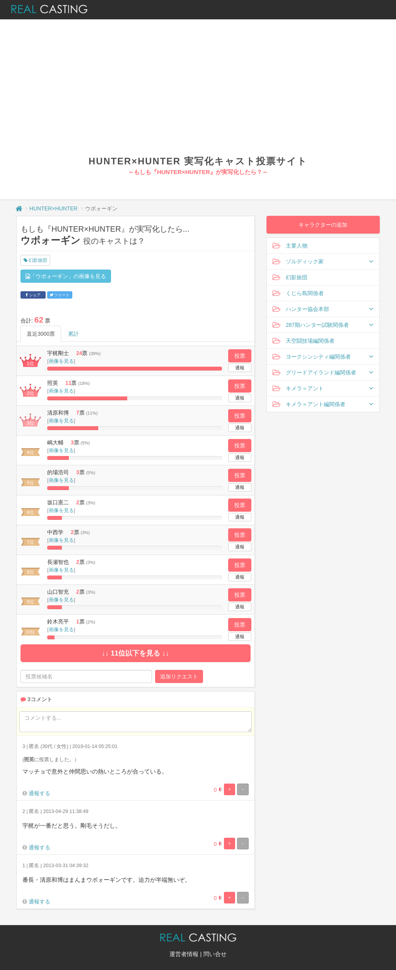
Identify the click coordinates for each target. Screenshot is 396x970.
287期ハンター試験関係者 (323, 325)
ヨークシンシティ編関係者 (323, 357)
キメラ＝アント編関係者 (323, 404)
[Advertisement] (198, 97)
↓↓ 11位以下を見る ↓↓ (135, 653)
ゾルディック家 (323, 261)
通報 (239, 368)
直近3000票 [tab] (41, 334)
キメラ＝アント (323, 388)
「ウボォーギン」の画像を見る (66, 276)
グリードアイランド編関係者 (323, 372)
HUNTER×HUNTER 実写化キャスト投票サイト (198, 161)
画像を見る (61, 361)
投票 (239, 356)
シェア (33, 295)
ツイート (60, 295)
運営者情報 (183, 954)
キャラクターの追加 (323, 225)
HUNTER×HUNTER (53, 208)
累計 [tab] (73, 334)
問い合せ (215, 954)
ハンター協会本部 (323, 309)
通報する (39, 793)
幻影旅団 (35, 260)
